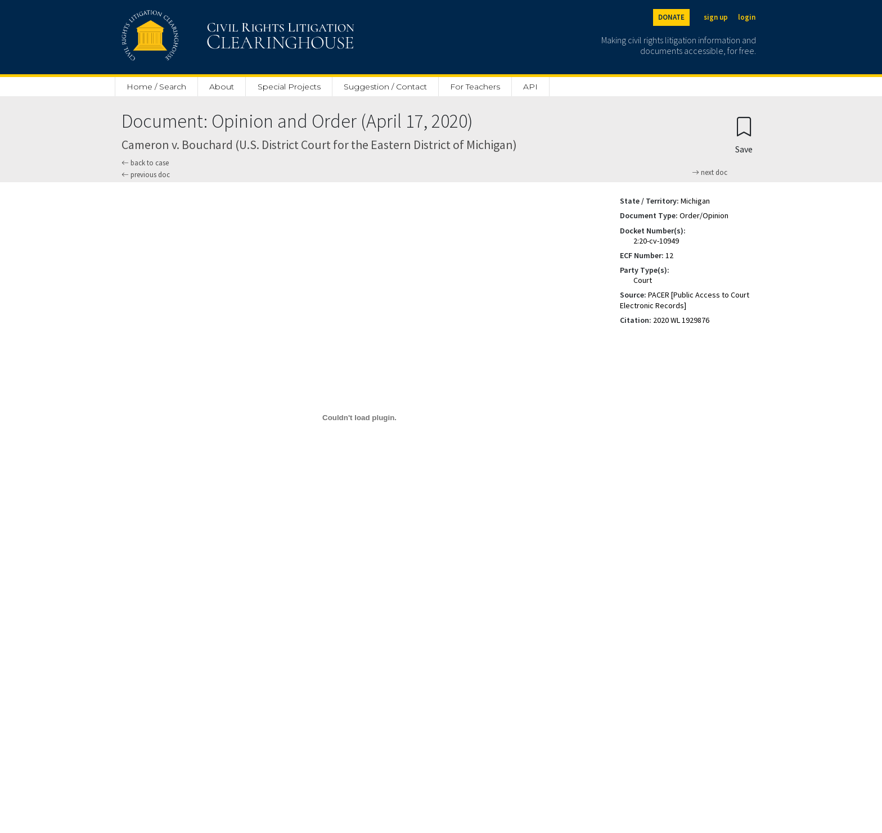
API (530, 87)
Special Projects (289, 87)
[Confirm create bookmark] (743, 135)
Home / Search (156, 87)
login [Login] (746, 17)
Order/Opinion (704, 215)
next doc (709, 172)
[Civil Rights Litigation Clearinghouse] (206, 37)
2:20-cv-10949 (656, 241)
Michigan (695, 201)
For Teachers (475, 87)
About (221, 87)
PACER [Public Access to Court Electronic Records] (684, 300)
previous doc (146, 174)
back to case (145, 163)
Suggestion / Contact (385, 87)
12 (669, 255)
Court (642, 280)
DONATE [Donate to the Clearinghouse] (671, 17)
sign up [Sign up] (716, 17)
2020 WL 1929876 (681, 320)
